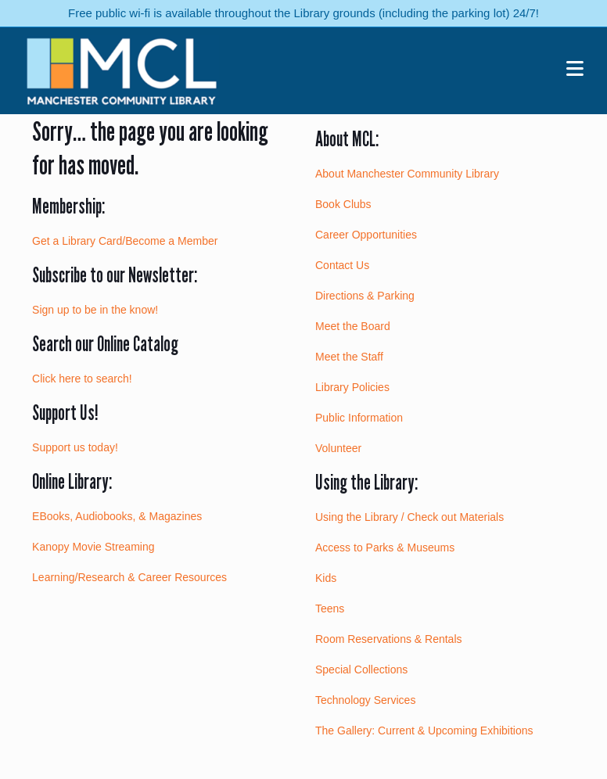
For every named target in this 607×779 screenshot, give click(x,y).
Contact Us (342, 265)
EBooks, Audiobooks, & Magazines (117, 516)
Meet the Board (352, 326)
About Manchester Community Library (407, 173)
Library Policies (352, 387)
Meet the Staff (349, 356)
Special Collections (361, 669)
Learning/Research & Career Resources (129, 577)
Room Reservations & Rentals (388, 639)
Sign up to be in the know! (95, 309)
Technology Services (365, 700)
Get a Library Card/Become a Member (124, 241)
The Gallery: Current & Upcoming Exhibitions (424, 730)
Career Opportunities (366, 234)
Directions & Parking (365, 295)
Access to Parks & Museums (384, 547)
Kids (325, 578)
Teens (329, 608)
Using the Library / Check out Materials (409, 517)
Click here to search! (82, 378)
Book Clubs (343, 204)
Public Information (359, 417)
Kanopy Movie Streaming (93, 546)
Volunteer (338, 448)
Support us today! (75, 447)
